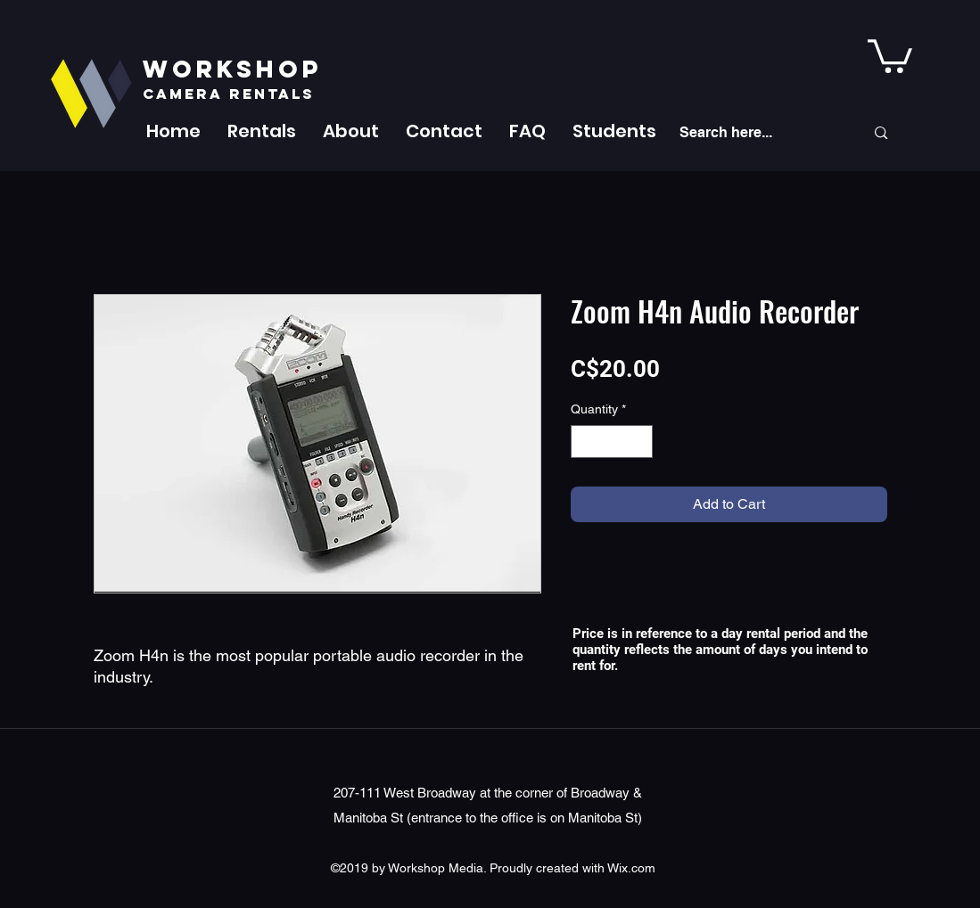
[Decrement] (584, 441)
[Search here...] (758, 132)
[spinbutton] (612, 441)
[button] (261, 131)
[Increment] (639, 441)
